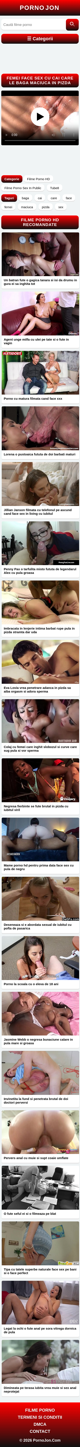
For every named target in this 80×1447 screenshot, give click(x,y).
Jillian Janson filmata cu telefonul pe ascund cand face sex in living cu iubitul (38, 511)
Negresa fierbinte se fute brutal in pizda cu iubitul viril (36, 808)
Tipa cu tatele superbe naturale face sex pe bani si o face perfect (40, 1271)
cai (40, 198)
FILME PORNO (40, 1410)
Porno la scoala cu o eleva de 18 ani (31, 984)
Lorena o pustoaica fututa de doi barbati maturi (40, 454)
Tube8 (54, 188)
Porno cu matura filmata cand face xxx (33, 398)
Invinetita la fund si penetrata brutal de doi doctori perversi (36, 1100)
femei (8, 207)
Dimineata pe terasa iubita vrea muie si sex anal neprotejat (40, 1389)
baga (25, 198)
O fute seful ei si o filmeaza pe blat (30, 1213)
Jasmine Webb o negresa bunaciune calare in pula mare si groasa (38, 1041)
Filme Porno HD (38, 179)
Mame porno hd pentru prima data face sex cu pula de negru (39, 867)
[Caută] (72, 25)
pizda (45, 207)
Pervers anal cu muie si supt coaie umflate (36, 1158)
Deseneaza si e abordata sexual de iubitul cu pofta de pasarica (38, 926)
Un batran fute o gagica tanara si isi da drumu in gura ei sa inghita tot (40, 282)
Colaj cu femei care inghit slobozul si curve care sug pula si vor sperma (40, 748)
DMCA (40, 1424)
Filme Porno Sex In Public (22, 188)
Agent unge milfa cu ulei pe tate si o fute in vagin (36, 341)
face (69, 198)
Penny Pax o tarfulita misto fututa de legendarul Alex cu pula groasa (40, 571)
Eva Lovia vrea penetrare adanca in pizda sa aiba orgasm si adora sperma (37, 689)
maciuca (27, 207)
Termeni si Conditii (40, 1417)
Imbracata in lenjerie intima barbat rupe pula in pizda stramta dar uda (39, 630)
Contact (40, 1431)
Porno (40, 7)
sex (60, 207)
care (54, 198)
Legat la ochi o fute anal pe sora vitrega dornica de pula (40, 1330)
